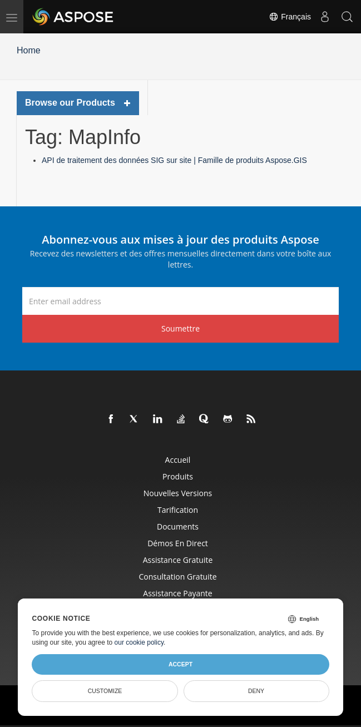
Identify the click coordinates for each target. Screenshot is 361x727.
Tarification (177, 510)
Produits (177, 476)
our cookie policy (139, 642)
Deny (256, 691)
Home (29, 50)
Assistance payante (177, 593)
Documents (178, 526)
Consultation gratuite (177, 576)
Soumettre (180, 328)
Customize (105, 691)
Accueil (178, 459)
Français (290, 17)
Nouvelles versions (178, 493)
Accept (180, 664)
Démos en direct (177, 543)
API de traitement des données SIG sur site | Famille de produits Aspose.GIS (174, 160)
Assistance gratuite (178, 560)
